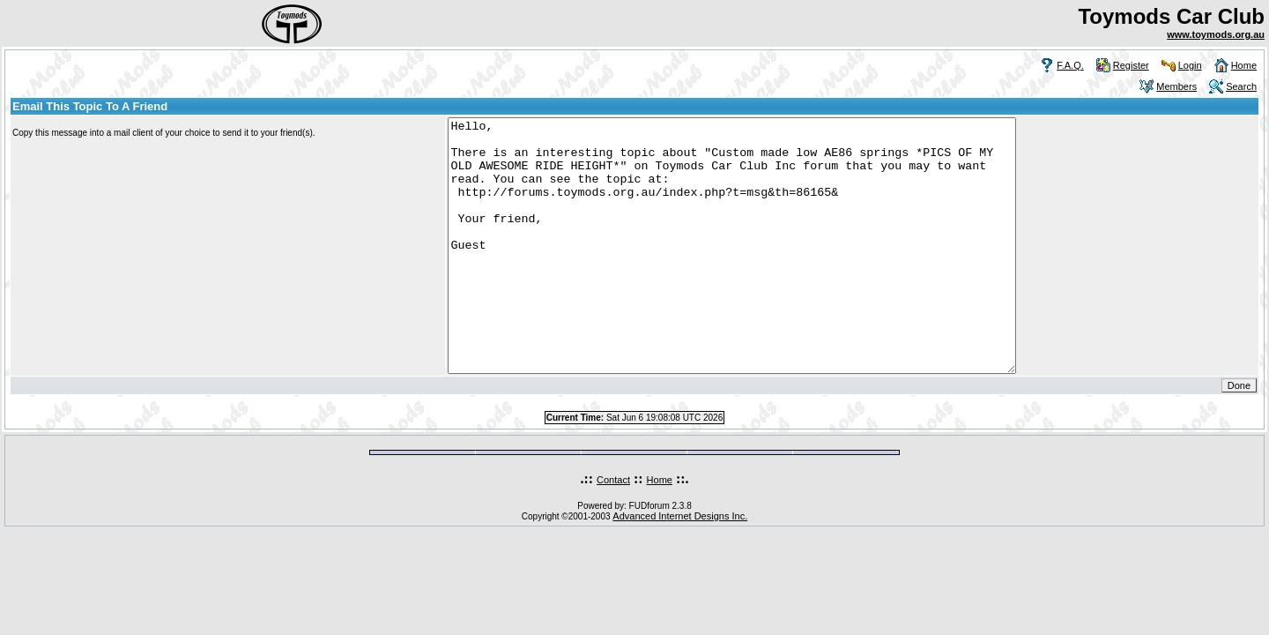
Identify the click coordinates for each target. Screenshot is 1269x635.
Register (1131, 65)
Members (1176, 86)
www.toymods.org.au (1216, 34)
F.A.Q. (1070, 65)
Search (1241, 86)
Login (1190, 65)
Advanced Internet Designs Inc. (679, 566)
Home (1244, 65)
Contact (613, 530)
